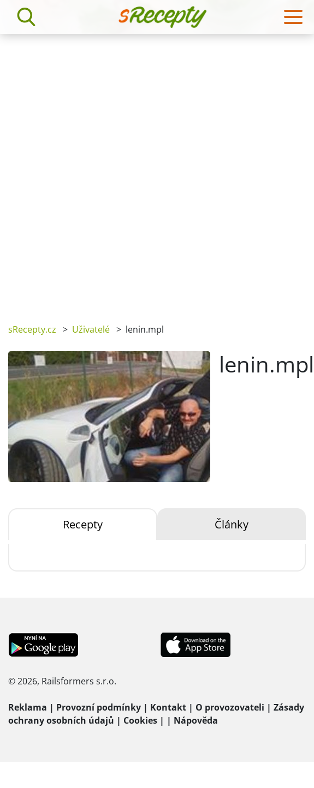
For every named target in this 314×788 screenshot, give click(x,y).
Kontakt (168, 707)
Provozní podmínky (98, 707)
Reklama (27, 707)
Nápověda (196, 720)
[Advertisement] (131, 170)
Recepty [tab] (83, 524)
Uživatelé (91, 329)
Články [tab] (231, 524)
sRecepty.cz (32, 329)
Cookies (140, 720)
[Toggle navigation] (293, 16)
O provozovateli (229, 707)
